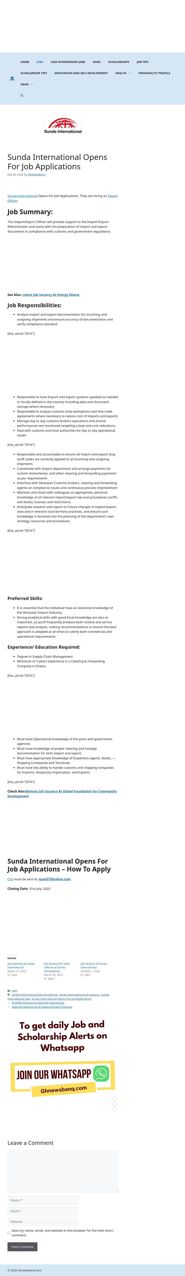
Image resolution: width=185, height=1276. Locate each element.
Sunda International (22, 196)
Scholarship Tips (34, 73)
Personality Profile (154, 73)
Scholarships (118, 62)
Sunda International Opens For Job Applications (61, 999)
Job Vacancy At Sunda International (94, 965)
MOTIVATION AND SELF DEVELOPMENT (81, 73)
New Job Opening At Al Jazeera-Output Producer (42, 1007)
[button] (22, 95)
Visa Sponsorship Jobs (68, 62)
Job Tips (142, 62)
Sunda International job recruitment (34, 994)
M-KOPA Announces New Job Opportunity (38, 1003)
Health (125, 73)
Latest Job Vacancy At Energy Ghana (50, 295)
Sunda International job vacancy (79, 994)
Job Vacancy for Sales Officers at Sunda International (57, 967)
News (29, 84)
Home (25, 62)
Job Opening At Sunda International (20, 965)
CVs (10, 879)
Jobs (40, 62)
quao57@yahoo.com (55, 879)
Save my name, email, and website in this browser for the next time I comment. (63, 1232)
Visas (97, 62)
